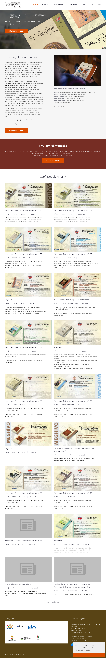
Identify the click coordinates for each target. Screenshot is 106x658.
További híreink (53, 602)
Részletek (32, 214)
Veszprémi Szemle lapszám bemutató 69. (73, 493)
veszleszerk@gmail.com (78, 640)
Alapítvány (45, 5)
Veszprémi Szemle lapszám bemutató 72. (73, 401)
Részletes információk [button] (83, 650)
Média (99, 5)
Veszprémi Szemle (59, 5)
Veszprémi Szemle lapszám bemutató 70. (24, 493)
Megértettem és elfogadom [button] (89, 655)
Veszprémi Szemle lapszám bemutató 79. (73, 210)
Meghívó (8, 300)
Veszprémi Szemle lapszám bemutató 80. (24, 210)
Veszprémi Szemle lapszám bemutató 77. (73, 254)
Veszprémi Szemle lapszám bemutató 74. (23, 347)
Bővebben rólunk (16, 31)
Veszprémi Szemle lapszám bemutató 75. (73, 300)
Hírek (84, 5)
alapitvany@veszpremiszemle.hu (81, 632)
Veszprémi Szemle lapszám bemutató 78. (24, 254)
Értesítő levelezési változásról (18, 584)
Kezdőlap (35, 5)
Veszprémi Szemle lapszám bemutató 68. (24, 541)
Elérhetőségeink (53, 161)
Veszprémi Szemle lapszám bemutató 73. (23, 401)
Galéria (92, 5)
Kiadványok (73, 5)
